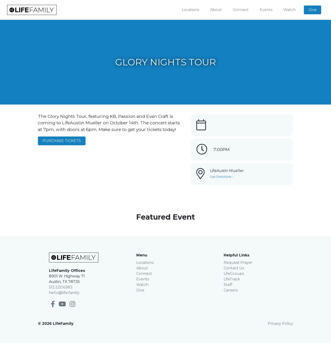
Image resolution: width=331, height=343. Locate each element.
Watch (289, 10)
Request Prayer (238, 262)
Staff (228, 284)
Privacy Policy (280, 323)
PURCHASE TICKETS (62, 141)
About (216, 10)
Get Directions (222, 176)
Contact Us (234, 268)
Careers (231, 290)
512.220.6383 (60, 287)
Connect (241, 10)
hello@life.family (64, 293)
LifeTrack (232, 279)
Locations (190, 10)
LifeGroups (234, 273)
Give (312, 10)
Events (266, 10)
